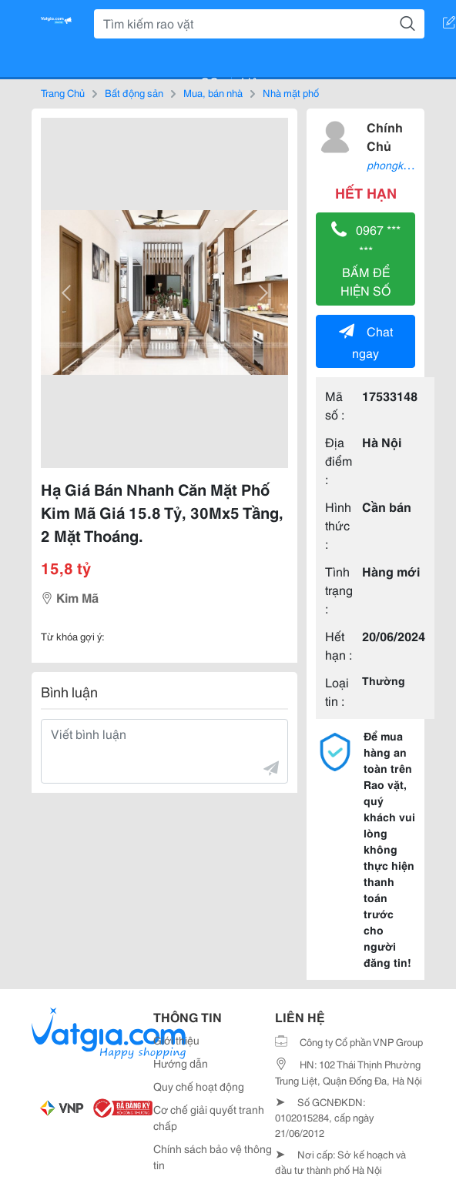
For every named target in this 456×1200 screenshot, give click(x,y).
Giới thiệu (176, 1040)
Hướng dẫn (180, 1063)
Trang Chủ (63, 92)
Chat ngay (366, 341)
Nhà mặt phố (291, 92)
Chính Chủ (385, 136)
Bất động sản (134, 92)
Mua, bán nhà (213, 92)
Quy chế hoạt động (198, 1086)
